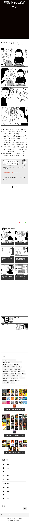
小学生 (15, 186)
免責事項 (20, 518)
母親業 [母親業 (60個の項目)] (13, 375)
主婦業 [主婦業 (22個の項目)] (13, 366)
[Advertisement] (14, 23)
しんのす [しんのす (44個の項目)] (14, 360)
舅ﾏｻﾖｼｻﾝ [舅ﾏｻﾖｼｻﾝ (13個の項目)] (22, 378)
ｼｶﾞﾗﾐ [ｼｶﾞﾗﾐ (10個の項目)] (17, 380)
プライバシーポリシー (11, 518)
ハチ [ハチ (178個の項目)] (5, 364)
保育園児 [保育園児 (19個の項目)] (19, 366)
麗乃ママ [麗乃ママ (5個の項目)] (12, 380)
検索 (3, 506)
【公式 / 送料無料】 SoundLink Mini (11, 172)
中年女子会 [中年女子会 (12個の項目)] (6, 366)
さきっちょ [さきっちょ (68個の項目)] (6, 360)
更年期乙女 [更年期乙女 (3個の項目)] (6, 375)
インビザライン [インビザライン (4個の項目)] (18, 362)
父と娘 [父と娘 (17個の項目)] (5, 378)
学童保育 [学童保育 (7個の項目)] (6, 373)
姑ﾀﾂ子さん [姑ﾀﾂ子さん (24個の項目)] (22, 371)
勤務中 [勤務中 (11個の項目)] (11, 369)
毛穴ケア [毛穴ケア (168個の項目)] (19, 375)
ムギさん (10, 186)
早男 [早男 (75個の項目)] (24, 373)
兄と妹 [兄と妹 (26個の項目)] (5, 369)
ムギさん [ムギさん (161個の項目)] (11, 364)
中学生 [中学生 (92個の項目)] (16, 364)
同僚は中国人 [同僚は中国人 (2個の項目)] (14, 371)
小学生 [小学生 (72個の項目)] (12, 373)
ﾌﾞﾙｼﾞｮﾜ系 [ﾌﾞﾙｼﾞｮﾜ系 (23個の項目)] (6, 382)
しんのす (4, 186)
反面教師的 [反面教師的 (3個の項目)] (17, 369)
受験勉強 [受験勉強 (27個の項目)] (6, 371)
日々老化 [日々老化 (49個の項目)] (18, 373)
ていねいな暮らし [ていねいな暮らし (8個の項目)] (8, 362)
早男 (20, 186)
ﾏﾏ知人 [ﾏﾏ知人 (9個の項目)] (13, 382)
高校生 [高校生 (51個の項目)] (5, 380)
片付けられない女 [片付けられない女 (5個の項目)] (14, 378)
